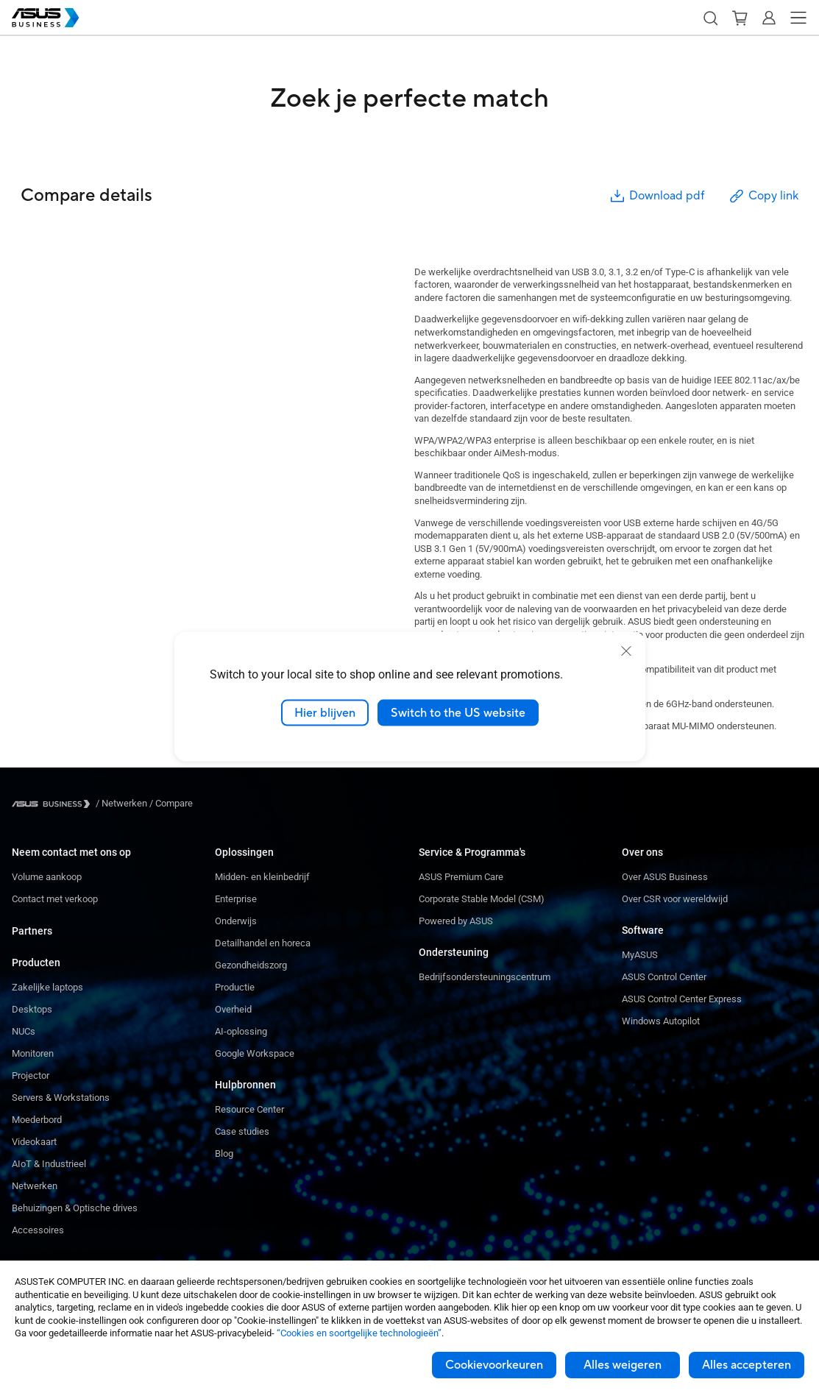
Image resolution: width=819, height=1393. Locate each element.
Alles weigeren (623, 1365)
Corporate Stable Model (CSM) (482, 898)
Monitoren (33, 1053)
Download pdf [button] (656, 196)
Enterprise (236, 898)
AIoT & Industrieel (49, 1163)
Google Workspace (254, 1053)
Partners (32, 931)
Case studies (242, 1131)
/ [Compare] (170, 803)
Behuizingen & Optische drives (75, 1207)
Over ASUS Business (665, 876)
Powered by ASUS (456, 920)
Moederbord (37, 1119)
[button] (710, 17)
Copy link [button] (763, 196)
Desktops (32, 1009)
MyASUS (640, 954)
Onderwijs (236, 920)
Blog (224, 1153)
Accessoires (38, 1230)
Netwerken (34, 1185)
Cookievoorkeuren (494, 1365)
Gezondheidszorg (251, 965)
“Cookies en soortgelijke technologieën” (359, 1333)
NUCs (23, 1031)
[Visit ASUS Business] (54, 804)
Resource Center (249, 1109)
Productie (235, 987)
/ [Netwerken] (121, 803)
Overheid (233, 1009)
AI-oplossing (241, 1031)
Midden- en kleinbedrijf (262, 876)
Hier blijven (324, 712)
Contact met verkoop (55, 898)
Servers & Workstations (61, 1097)
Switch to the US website (458, 712)
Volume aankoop (47, 876)
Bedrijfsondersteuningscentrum (484, 976)
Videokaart (34, 1141)
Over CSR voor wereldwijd (675, 898)
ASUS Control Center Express (682, 998)
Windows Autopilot (661, 1021)
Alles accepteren (746, 1365)
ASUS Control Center (664, 976)
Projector (30, 1075)
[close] (626, 650)
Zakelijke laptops (47, 987)
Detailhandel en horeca (263, 943)
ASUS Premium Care (461, 876)
